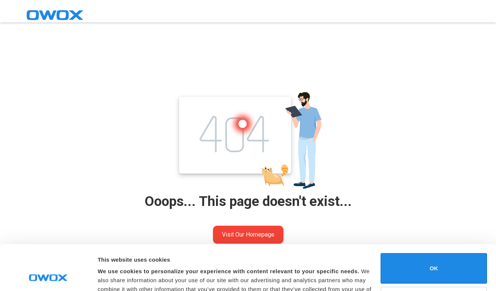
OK (434, 226)
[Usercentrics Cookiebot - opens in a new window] (48, 276)
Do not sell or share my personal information (434, 259)
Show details (115, 276)
